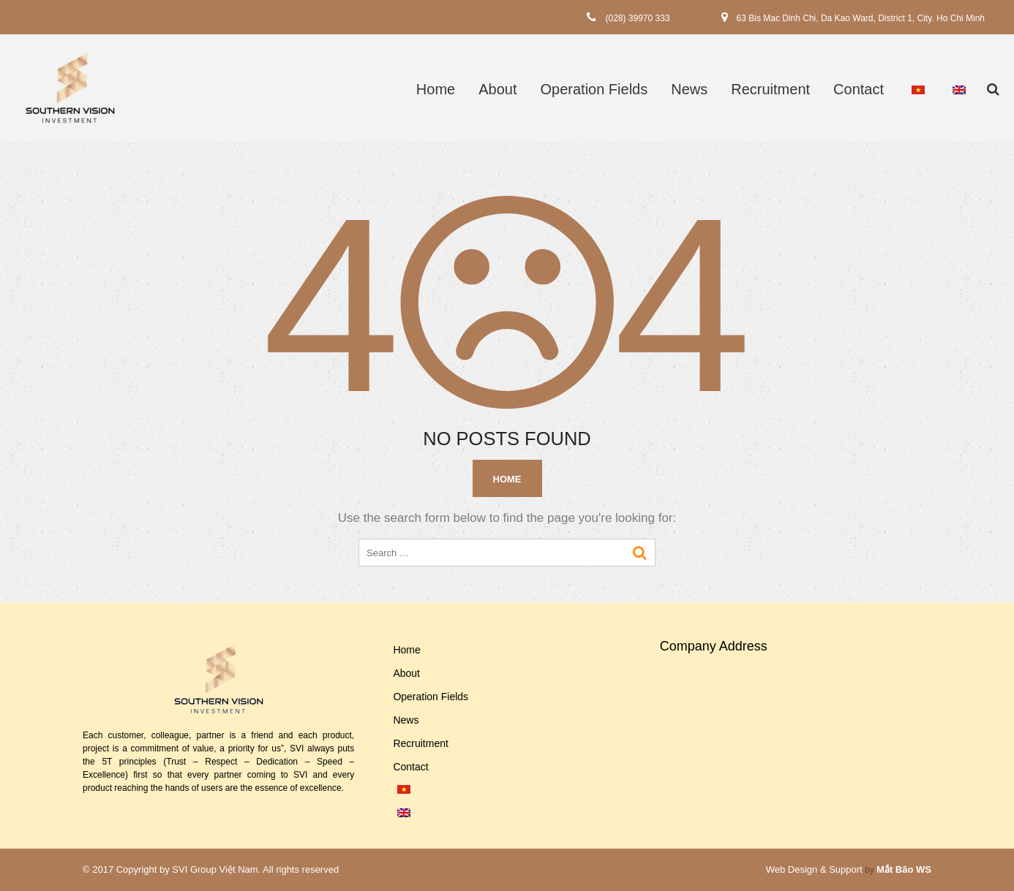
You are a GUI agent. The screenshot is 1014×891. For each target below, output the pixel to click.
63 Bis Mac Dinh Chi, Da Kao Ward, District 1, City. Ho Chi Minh (861, 18)
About (497, 89)
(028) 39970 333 (637, 18)
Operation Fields (593, 89)
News (689, 89)
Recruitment (770, 89)
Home (435, 89)
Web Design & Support (814, 869)
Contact (858, 89)
